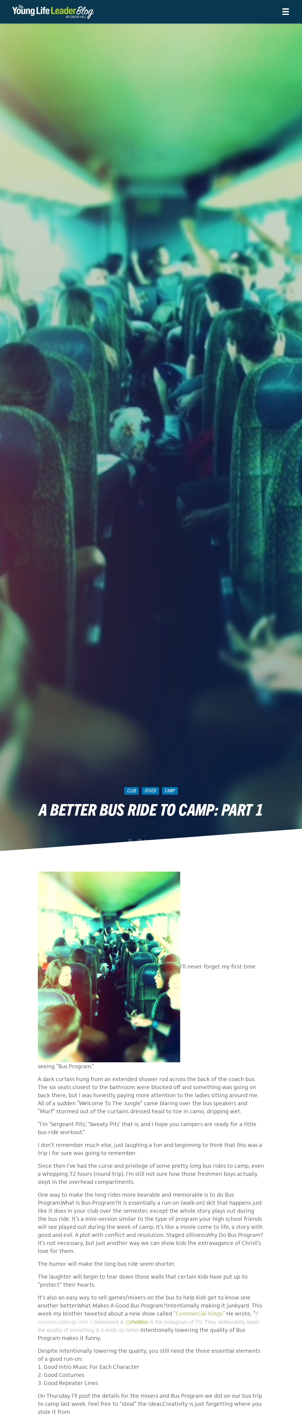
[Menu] (285, 11)
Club (131, 790)
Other (150, 790)
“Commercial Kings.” (199, 1313)
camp (170, 790)
